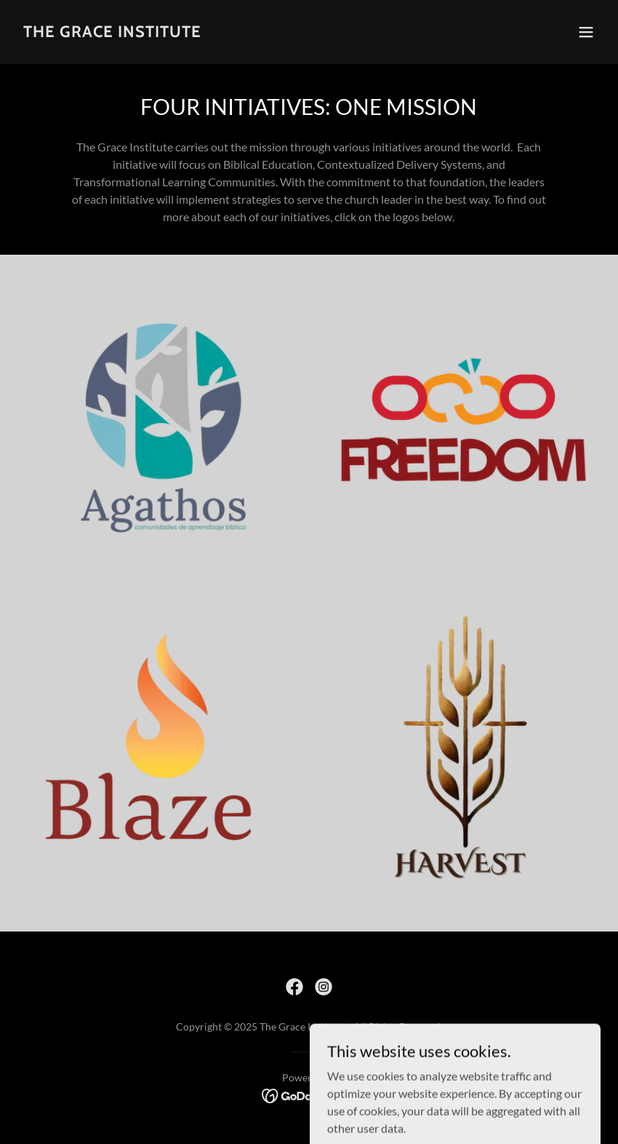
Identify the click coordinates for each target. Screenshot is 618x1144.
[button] (586, 32)
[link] (112, 32)
